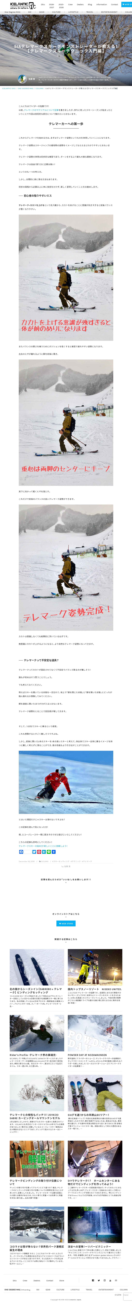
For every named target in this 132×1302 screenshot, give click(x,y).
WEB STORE (66, 923)
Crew (70, 4)
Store (61, 1280)
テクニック (76, 861)
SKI (29, 11)
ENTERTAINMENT (109, 11)
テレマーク (87, 861)
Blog (90, 4)
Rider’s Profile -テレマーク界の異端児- (33, 1055)
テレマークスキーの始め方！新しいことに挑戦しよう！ (43, 845)
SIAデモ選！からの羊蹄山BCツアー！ (88, 1115)
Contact (114, 4)
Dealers (80, 4)
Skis (43, 4)
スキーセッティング (61, 861)
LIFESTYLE (73, 11)
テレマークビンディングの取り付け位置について (36, 1182)
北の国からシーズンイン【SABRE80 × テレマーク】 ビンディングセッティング (36, 990)
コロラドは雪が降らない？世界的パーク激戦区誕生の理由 (37, 1248)
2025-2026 (61, 6)
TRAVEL (89, 11)
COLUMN (44, 861)
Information (101, 4)
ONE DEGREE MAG (17, 1289)
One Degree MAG (12, 11)
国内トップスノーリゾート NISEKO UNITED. (95, 989)
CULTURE (56, 11)
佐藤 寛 (67, 866)
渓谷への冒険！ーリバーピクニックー (89, 1246)
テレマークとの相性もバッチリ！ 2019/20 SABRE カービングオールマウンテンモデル (35, 1116)
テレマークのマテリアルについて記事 (41, 109)
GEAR (41, 11)
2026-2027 (51, 6)
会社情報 (118, 1295)
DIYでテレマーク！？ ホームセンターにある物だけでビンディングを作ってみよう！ (94, 1182)
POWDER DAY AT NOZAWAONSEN (87, 1055)
